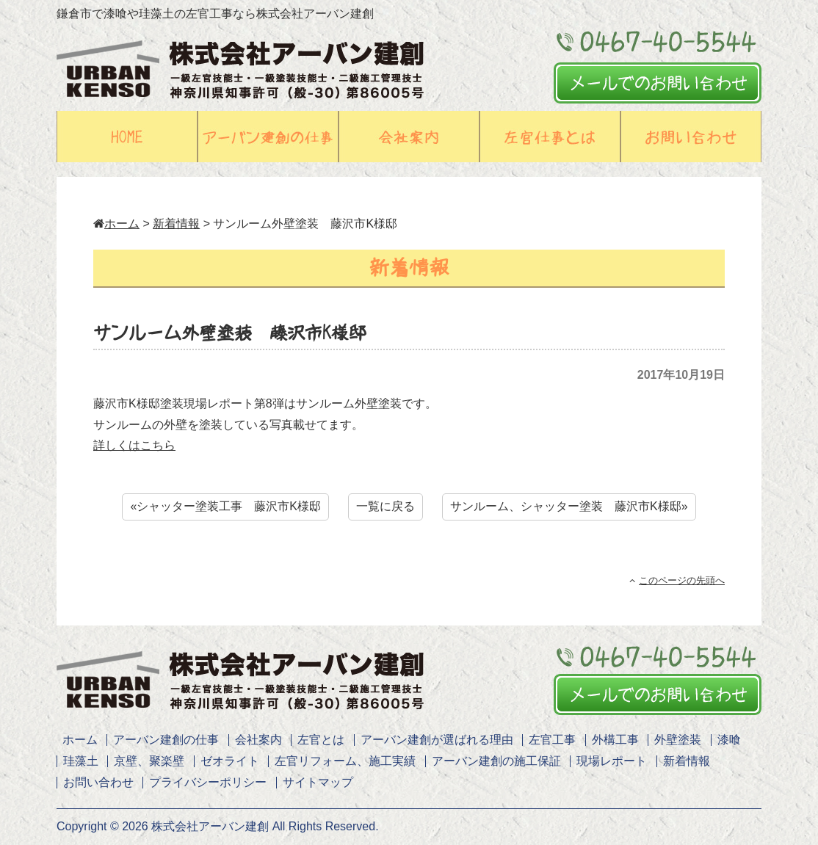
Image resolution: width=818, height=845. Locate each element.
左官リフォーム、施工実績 (345, 761)
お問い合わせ (98, 782)
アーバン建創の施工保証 (496, 761)
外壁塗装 (677, 739)
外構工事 (615, 739)
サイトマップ (318, 782)
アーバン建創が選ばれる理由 (437, 739)
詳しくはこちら (134, 445)
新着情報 (176, 223)
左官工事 (552, 739)
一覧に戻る (385, 506)
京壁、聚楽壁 (149, 761)
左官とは (320, 739)
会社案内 (258, 739)
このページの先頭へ (677, 580)
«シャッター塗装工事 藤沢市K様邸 (225, 506)
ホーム (116, 223)
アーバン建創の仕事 (166, 739)
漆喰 (729, 739)
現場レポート (611, 761)
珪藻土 (80, 761)
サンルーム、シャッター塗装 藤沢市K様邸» (569, 506)
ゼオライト (229, 761)
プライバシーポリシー (208, 782)
